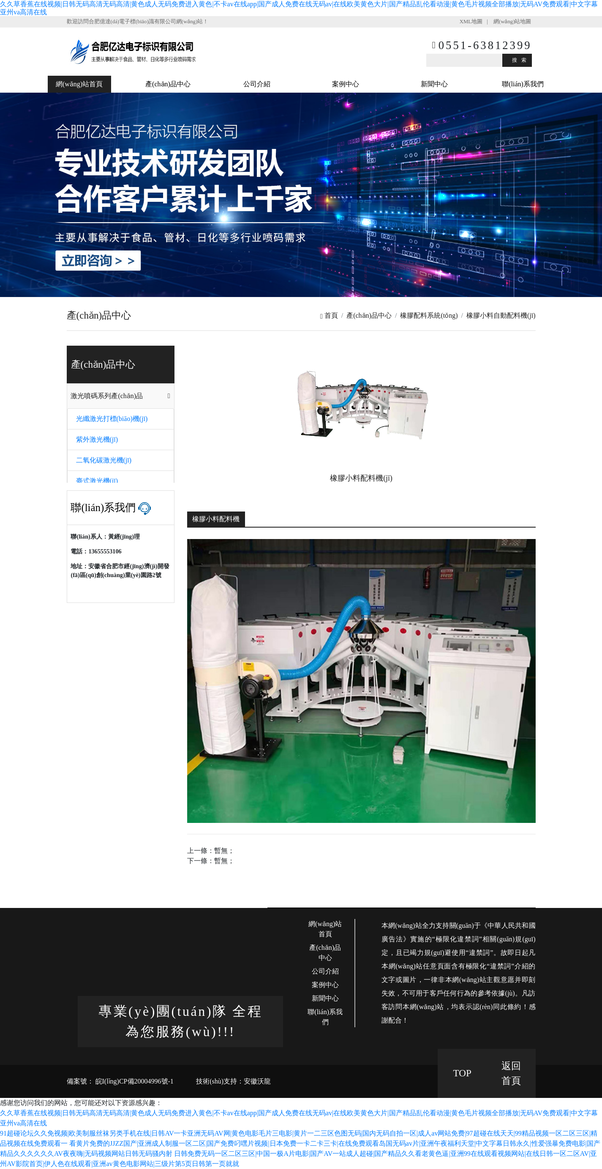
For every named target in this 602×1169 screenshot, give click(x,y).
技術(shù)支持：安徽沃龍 (233, 1081)
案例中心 (345, 84)
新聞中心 (434, 84)
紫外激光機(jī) (97, 439)
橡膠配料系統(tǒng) (429, 315)
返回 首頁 (511, 1073)
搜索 (521, 60)
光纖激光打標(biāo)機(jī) (112, 418)
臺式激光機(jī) (97, 480)
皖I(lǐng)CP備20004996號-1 (134, 1081)
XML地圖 (471, 22)
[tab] (120, 396)
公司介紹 (256, 84)
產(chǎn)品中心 (168, 84)
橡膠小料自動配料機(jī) (501, 315)
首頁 (329, 315)
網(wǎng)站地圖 (512, 22)
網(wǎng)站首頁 (79, 84)
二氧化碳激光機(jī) (104, 460)
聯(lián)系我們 (523, 84)
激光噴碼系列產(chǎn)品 (107, 395)
